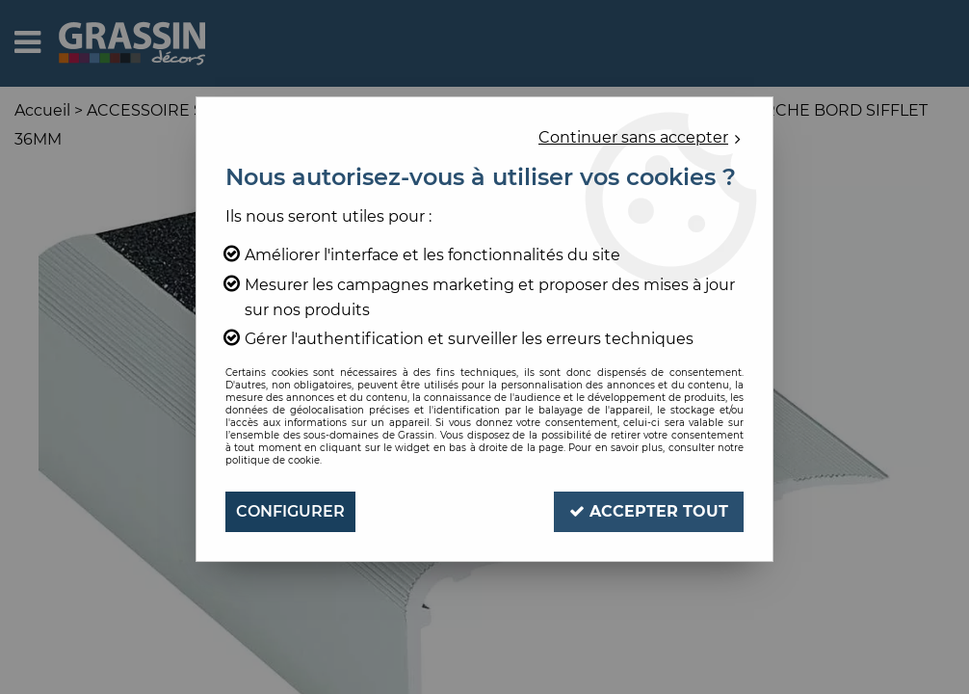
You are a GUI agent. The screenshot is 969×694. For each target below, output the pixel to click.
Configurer (290, 511)
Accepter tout (648, 511)
